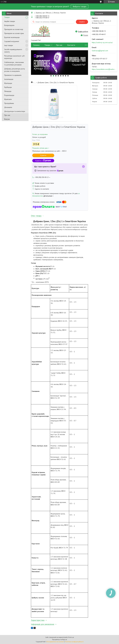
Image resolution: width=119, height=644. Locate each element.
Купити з (43, 160)
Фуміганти (8, 99)
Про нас (7, 115)
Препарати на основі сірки (14, 33)
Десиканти (8, 107)
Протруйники (9, 103)
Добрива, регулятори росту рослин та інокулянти (14, 70)
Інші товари (8, 45)
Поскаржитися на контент (55, 642)
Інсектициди (8, 79)
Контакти (71, 45)
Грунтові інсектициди (12, 37)
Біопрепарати (9, 25)
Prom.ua (71, 637)
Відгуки (7, 119)
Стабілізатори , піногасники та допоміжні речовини (14, 63)
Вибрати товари (79, 6)
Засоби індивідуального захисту (13, 50)
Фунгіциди (8, 83)
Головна (36, 45)
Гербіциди (8, 87)
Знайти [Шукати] (82, 22)
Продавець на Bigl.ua (59, 639)
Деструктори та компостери (14, 111)
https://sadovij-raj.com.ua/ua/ (102, 42)
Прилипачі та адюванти (12, 75)
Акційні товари (9, 21)
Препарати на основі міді (13, 29)
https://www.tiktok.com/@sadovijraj (104, 69)
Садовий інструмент (11, 41)
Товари (7, 17)
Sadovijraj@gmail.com (100, 51)
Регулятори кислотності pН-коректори (14, 57)
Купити (43, 155)
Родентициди (9, 95)
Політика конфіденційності (74, 642)
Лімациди (7, 91)
